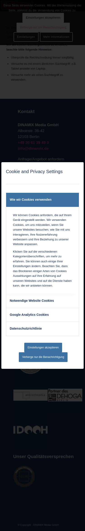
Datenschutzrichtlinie (26, 328)
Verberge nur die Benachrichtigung (43, 357)
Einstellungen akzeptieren (43, 347)
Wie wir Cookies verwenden (30, 199)
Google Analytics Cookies (29, 314)
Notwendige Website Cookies (32, 300)
